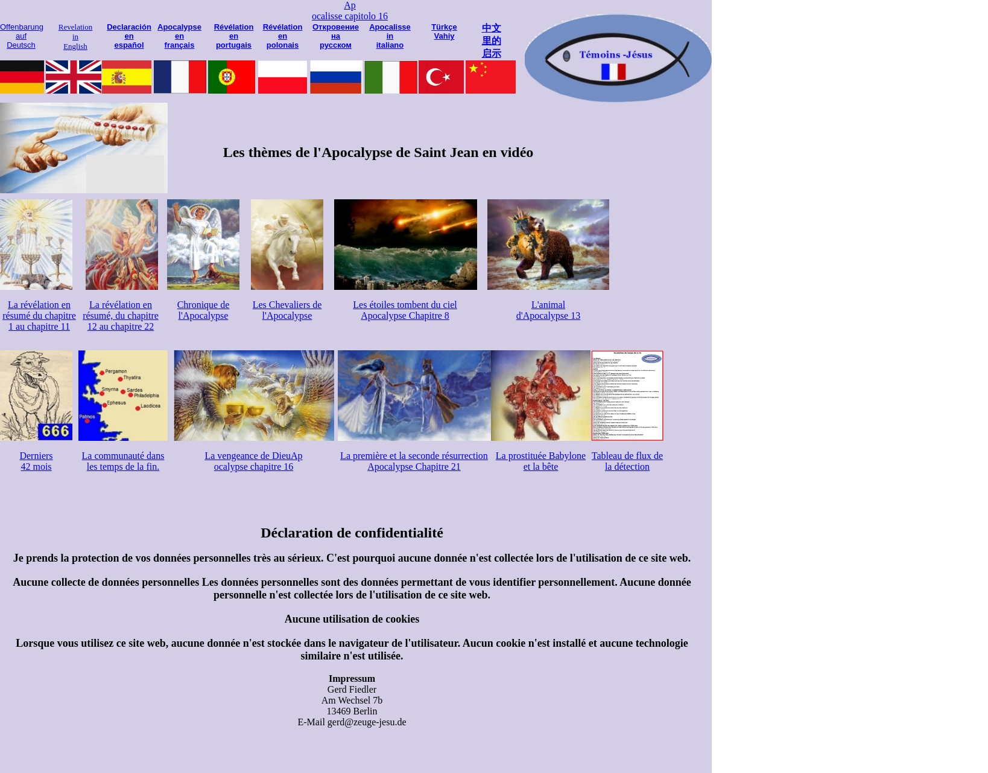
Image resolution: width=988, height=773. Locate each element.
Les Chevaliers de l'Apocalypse (287, 310)
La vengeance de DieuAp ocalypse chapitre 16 (253, 461)
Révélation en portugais (234, 36)
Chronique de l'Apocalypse (203, 310)
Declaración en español (129, 36)
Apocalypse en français (179, 36)
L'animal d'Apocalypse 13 (548, 310)
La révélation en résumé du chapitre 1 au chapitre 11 (39, 316)
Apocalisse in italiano (390, 36)
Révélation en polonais (283, 36)
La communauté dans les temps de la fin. (123, 461)
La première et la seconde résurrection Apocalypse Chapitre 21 (414, 461)
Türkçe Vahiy (444, 31)
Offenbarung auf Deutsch (21, 36)
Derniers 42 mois (35, 461)
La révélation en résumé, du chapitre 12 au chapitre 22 (121, 316)
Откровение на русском (335, 36)
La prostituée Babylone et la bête (541, 461)
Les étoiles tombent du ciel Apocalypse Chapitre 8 (405, 310)
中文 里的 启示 (491, 41)
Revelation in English (75, 36)
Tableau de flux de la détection (627, 461)
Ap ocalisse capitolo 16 (350, 10)
